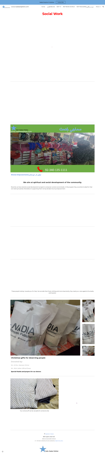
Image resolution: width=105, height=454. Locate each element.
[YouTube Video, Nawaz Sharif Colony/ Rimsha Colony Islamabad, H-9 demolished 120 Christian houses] (52, 275)
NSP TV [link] (59, 6)
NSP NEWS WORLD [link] (69, 6)
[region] (52, 2)
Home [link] (43, 6)
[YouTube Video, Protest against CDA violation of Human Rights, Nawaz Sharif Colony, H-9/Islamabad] (52, 210)
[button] (103, 6)
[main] (52, 14)
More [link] (97, 6)
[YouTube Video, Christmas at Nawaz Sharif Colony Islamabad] (52, 243)
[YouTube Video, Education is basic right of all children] (52, 102)
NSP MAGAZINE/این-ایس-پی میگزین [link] (85, 6)
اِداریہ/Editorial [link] (51, 6)
